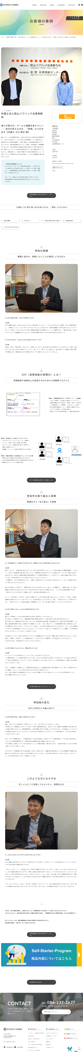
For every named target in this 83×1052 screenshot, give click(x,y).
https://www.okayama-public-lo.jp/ (63, 163)
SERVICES (38, 5)
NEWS (29, 5)
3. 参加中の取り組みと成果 (50, 222)
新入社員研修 (31, 1049)
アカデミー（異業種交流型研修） (36, 1040)
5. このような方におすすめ (9, 228)
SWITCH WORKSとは (51, 1040)
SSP (54, 170)
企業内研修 (31, 1043)
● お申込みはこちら (80, 24)
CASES (47, 5)
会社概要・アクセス (51, 1043)
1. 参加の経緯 (5, 222)
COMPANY (56, 5)
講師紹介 (48, 1049)
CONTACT (67, 5)
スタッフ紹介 (49, 1046)
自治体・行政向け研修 (33, 1046)
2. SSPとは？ (26, 222)
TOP (79, 1049)
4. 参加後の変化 (68, 222)
